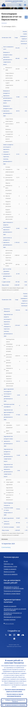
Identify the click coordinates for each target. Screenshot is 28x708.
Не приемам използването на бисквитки (15, 705)
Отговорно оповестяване (12, 593)
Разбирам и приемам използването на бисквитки (15, 700)
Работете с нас (8, 564)
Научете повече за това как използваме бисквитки (15, 695)
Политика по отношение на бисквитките (13, 613)
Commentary (6, 547)
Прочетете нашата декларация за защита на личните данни (15, 690)
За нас (6, 561)
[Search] (13, 5)
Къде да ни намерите (10, 574)
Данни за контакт (9, 572)
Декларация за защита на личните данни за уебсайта (15, 609)
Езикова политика (9, 619)
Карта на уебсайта (9, 623)
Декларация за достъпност (12, 617)
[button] (25, 2)
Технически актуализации (12, 591)
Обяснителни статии (10, 566)
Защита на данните (10, 606)
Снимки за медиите (10, 569)
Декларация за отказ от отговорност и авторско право (14, 587)
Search (20, 5)
